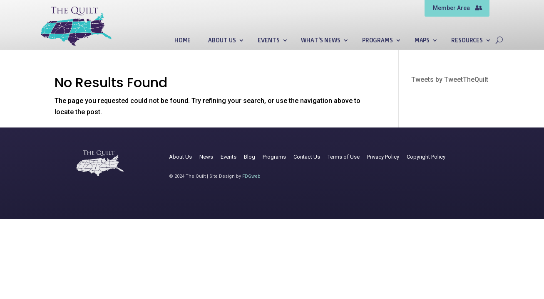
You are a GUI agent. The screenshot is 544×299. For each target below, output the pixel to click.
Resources (467, 40)
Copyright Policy (426, 157)
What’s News (320, 40)
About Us (222, 40)
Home (182, 40)
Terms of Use (344, 157)
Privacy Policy (383, 157)
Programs (377, 40)
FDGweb (251, 176)
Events (268, 40)
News (206, 157)
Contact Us (306, 157)
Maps (422, 40)
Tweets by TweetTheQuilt (449, 79)
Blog (249, 157)
